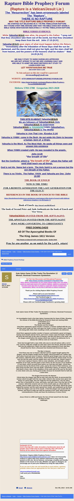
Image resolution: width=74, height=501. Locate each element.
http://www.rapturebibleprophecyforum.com (44, 295)
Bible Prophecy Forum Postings (31, 251)
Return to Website (6, 251)
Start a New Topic (6, 263)
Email (21, 488)
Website (29, 488)
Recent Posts (5, 253)
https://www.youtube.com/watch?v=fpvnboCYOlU (46, 280)
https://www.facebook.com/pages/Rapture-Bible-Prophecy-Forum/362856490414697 (44, 299)
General (19, 251)
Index (14, 251)
